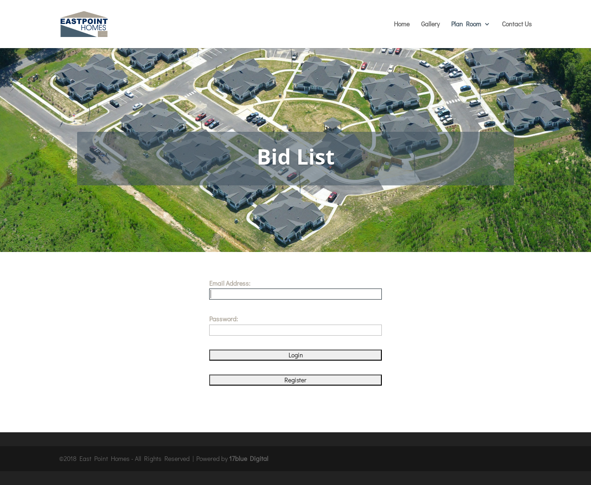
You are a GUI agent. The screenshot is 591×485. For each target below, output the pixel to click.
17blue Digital (248, 458)
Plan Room (466, 24)
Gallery (430, 24)
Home (402, 24)
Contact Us (517, 24)
